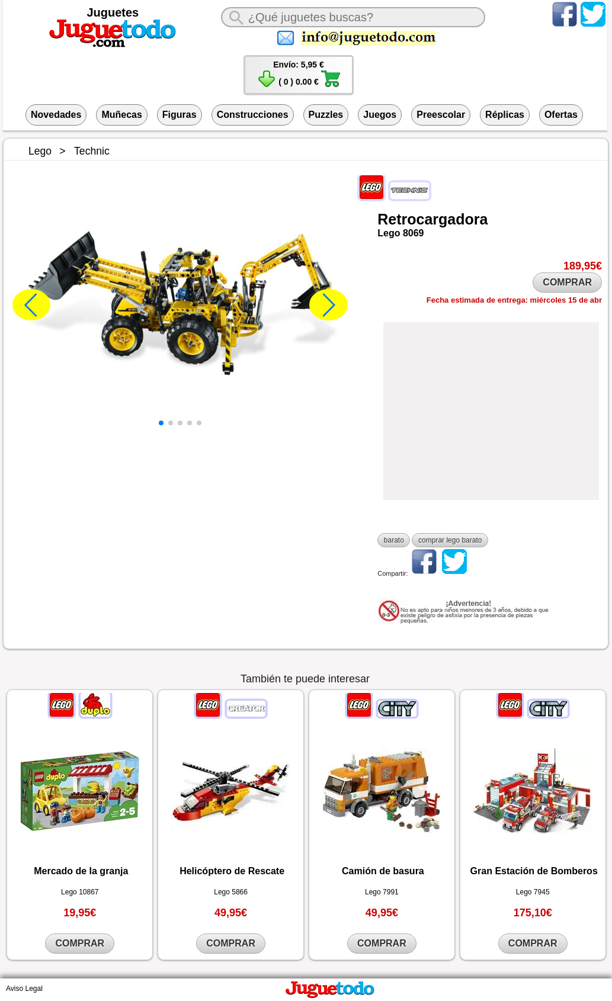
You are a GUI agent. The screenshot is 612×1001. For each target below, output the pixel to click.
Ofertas (561, 115)
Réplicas (504, 115)
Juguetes (112, 12)
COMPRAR (567, 282)
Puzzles (326, 115)
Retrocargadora (432, 219)
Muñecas (121, 115)
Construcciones (253, 115)
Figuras (179, 115)
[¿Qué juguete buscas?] (353, 17)
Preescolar (440, 115)
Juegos (379, 115)
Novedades (56, 115)
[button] (161, 423)
